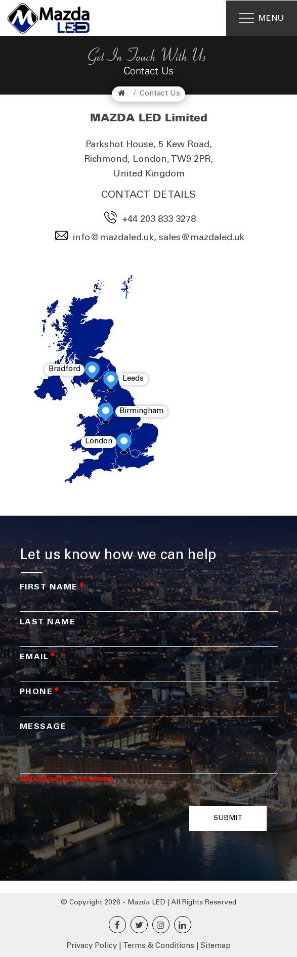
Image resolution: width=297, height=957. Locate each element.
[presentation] (108, 818)
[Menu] (261, 18)
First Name (52, 587)
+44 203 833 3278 (159, 219)
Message (43, 727)
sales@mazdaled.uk (201, 238)
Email (38, 657)
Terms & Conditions (158, 946)
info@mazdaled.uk (113, 238)
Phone (40, 692)
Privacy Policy (91, 946)
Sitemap (215, 946)
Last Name (48, 622)
